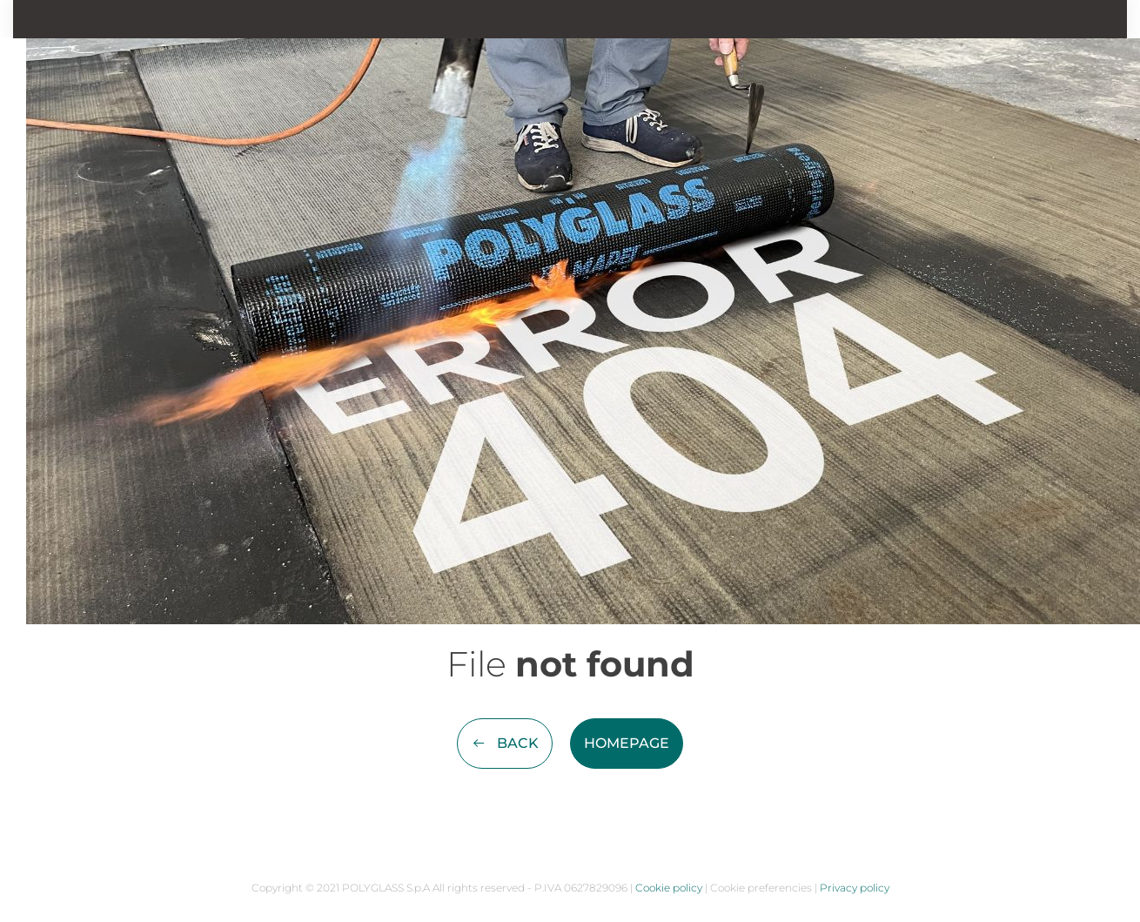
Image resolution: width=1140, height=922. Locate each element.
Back (505, 743)
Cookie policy (668, 887)
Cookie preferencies (761, 887)
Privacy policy (854, 887)
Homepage (626, 743)
